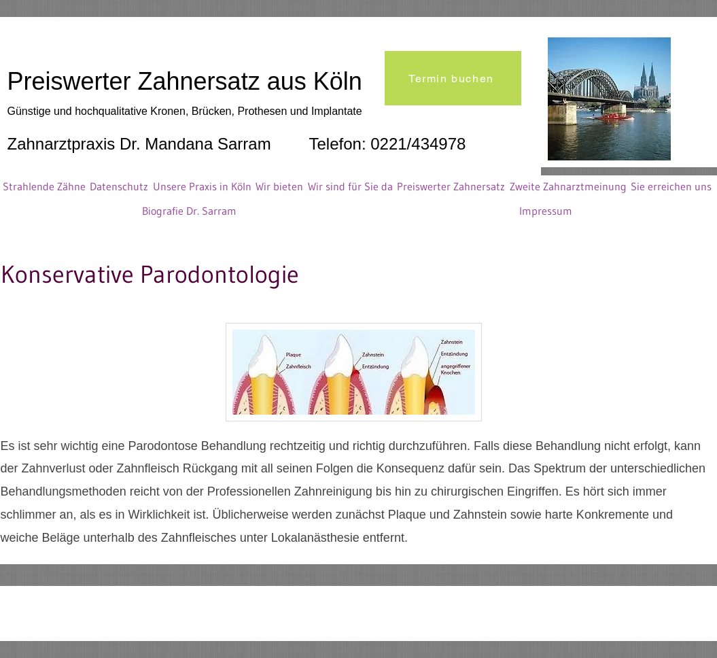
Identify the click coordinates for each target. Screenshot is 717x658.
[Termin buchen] (453, 78)
